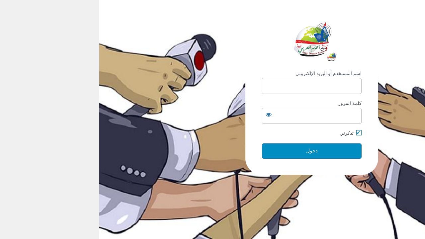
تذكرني (247, 133)
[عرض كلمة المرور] (169, 114)
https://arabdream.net (212, 39)
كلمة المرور (250, 103)
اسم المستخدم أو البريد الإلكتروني (229, 73)
